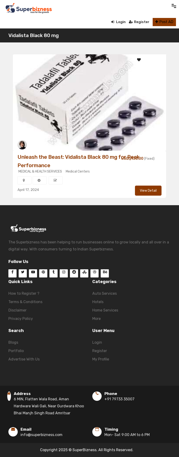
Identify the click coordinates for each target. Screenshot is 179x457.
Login (118, 22)
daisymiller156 (38, 144)
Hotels (97, 302)
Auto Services (104, 293)
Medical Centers (78, 171)
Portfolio (16, 351)
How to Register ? (23, 293)
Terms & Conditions (25, 302)
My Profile (100, 359)
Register (139, 22)
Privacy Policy (20, 318)
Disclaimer (17, 310)
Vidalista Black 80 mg (33, 35)
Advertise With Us (24, 359)
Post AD (164, 22)
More (96, 318)
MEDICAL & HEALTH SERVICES (40, 171)
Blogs (13, 342)
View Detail (148, 191)
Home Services (105, 310)
